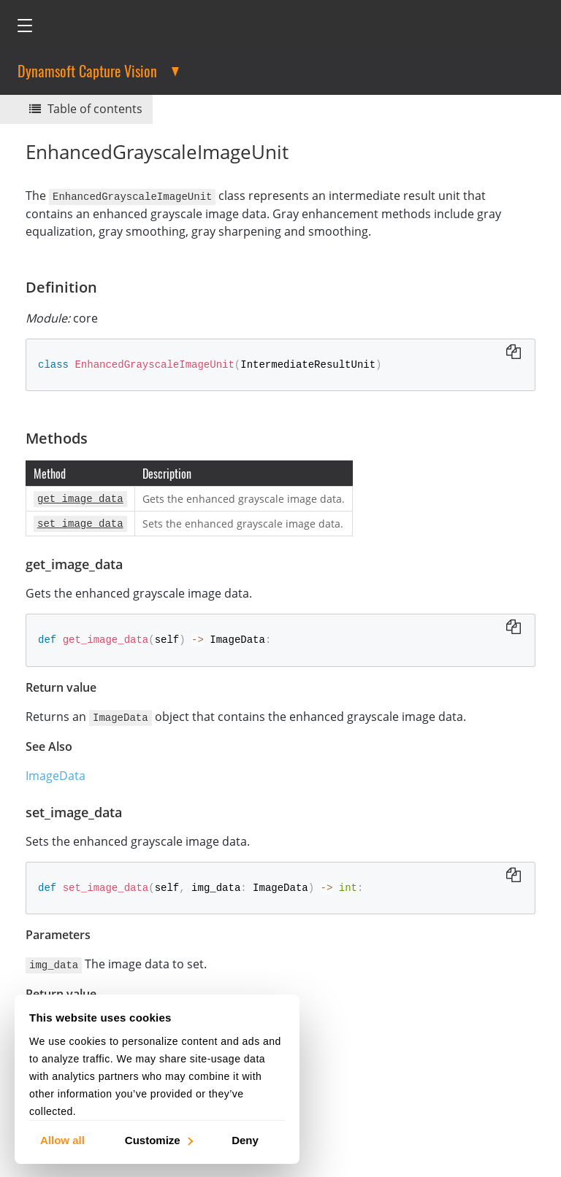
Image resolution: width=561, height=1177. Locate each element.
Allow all (62, 1139)
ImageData (55, 771)
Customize (158, 1139)
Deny (245, 1139)
